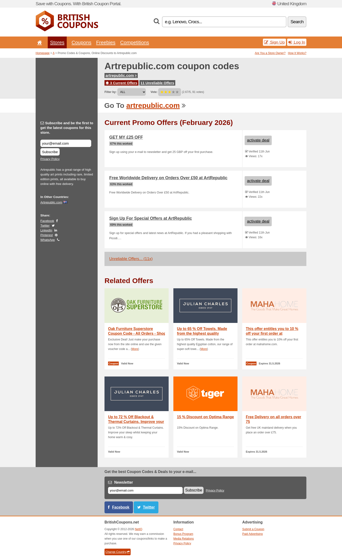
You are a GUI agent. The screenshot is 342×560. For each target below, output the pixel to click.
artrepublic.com (121, 75)
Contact (178, 529)
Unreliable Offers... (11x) (131, 259)
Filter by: (110, 92)
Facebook (47, 221)
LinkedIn (46, 230)
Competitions (134, 42)
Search (297, 21)
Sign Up (274, 42)
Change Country (117, 552)
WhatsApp (47, 240)
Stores (57, 42)
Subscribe (50, 152)
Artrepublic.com (51, 202)
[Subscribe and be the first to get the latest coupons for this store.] (65, 143)
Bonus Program (183, 534)
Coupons (81, 42)
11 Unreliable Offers (157, 83)
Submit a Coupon (253, 529)
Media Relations (183, 538)
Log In (296, 42)
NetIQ (138, 529)
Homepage (43, 53)
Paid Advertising (252, 534)
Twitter (45, 225)
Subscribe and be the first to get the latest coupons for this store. (66, 127)
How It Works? (297, 53)
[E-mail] (145, 490)
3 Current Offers (121, 83)
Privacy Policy (50, 159)
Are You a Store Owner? (270, 53)
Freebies (105, 42)
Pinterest (46, 235)
